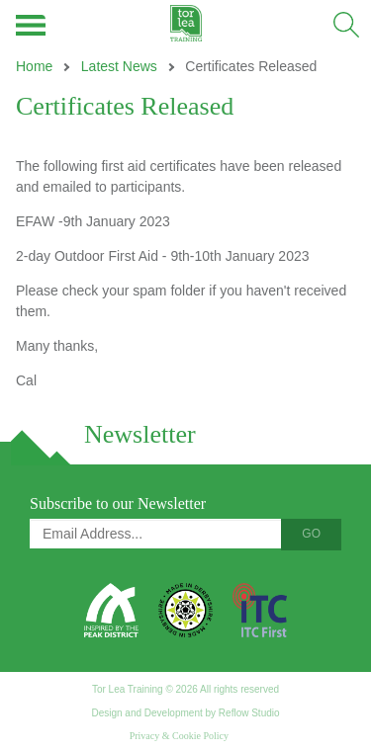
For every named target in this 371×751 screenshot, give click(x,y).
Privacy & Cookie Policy (179, 735)
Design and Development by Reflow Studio (185, 713)
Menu (32, 24)
